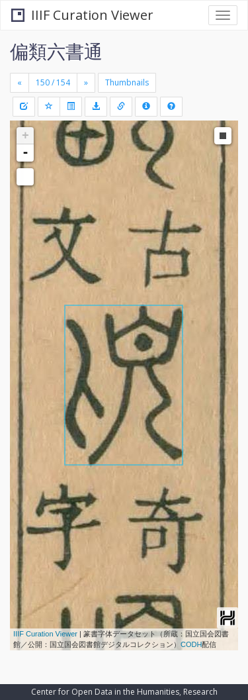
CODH (191, 644)
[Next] (86, 83)
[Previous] (19, 83)
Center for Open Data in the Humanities (105, 691)
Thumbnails (127, 82)
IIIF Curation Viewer (82, 15)
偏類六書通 (56, 51)
